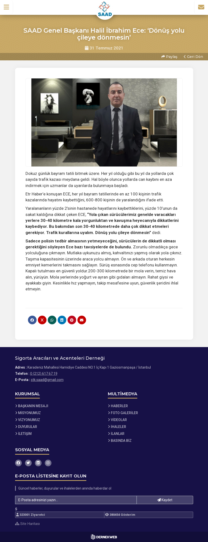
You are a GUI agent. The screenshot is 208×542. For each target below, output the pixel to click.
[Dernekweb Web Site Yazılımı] (104, 537)
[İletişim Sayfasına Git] (201, 7)
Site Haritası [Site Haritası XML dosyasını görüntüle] (27, 523)
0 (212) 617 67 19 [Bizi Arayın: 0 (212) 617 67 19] (43, 374)
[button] (6, 7)
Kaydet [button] (164, 500)
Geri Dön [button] (193, 56)
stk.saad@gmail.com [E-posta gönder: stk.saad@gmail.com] (47, 380)
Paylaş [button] (169, 56)
